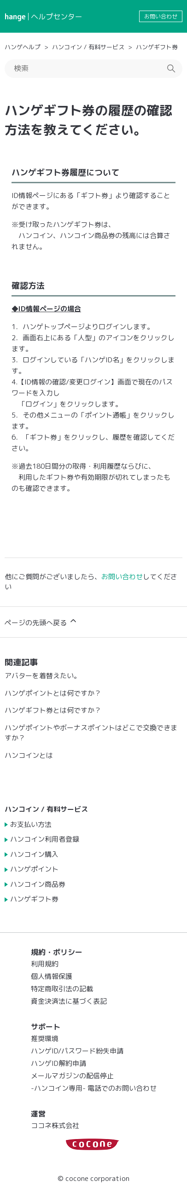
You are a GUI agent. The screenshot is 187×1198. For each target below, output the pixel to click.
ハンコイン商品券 (37, 884)
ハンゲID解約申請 (58, 1063)
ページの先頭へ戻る (41, 622)
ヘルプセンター (56, 16)
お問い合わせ (160, 16)
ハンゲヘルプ (23, 47)
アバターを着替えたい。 (43, 675)
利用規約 (44, 964)
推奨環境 (44, 1038)
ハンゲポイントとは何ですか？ (53, 693)
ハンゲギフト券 (157, 47)
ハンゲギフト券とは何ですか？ (53, 710)
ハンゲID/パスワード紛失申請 (77, 1051)
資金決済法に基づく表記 (69, 1001)
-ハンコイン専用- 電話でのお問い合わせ (94, 1088)
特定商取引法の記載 (62, 989)
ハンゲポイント (34, 869)
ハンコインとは (29, 755)
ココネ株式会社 (55, 1125)
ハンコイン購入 (34, 854)
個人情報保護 (51, 976)
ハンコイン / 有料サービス (88, 47)
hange (15, 16)
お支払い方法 (31, 824)
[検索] (93, 68)
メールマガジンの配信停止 (72, 1076)
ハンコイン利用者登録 (44, 839)
